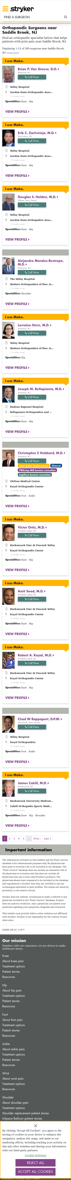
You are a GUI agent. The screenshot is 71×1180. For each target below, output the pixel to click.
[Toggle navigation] (5, 9)
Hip (4, 985)
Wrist (5, 1073)
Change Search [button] (13, 53)
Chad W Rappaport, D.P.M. (39, 719)
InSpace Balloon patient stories (22, 1119)
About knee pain (13, 961)
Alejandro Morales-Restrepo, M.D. (41, 262)
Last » (47, 838)
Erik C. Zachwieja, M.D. (36, 133)
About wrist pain (12, 1079)
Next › (37, 838)
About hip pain (12, 990)
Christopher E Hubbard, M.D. (41, 453)
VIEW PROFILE (16, 111)
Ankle (6, 1044)
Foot (5, 1015)
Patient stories (11, 972)
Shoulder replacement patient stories (25, 1113)
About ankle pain (13, 1049)
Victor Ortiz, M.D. (32, 527)
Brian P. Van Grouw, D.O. (38, 69)
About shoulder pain (15, 1103)
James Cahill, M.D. (33, 783)
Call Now (32, 77)
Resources (8, 977)
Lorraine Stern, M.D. (34, 325)
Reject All (35, 1162)
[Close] (35, 1125)
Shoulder (8, 1097)
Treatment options (13, 966)
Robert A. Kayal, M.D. (35, 655)
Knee (5, 956)
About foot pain (12, 1020)
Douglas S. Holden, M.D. (37, 197)
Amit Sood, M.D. (31, 591)
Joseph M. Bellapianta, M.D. (40, 389)
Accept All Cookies (35, 1171)
